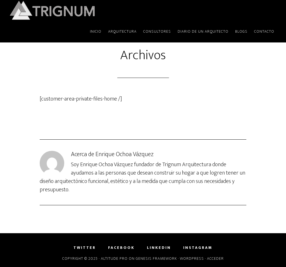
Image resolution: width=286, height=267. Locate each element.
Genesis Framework (156, 258)
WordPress (192, 258)
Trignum (59, 10)
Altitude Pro (114, 258)
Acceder (215, 258)
